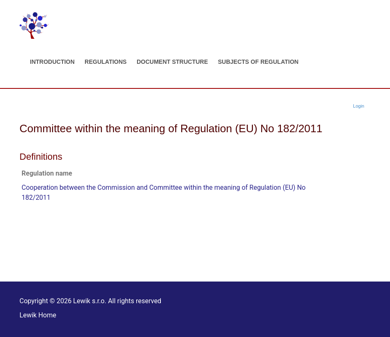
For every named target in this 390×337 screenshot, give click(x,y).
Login (358, 105)
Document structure (172, 61)
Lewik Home (38, 315)
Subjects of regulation (258, 61)
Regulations (106, 61)
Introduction (52, 61)
